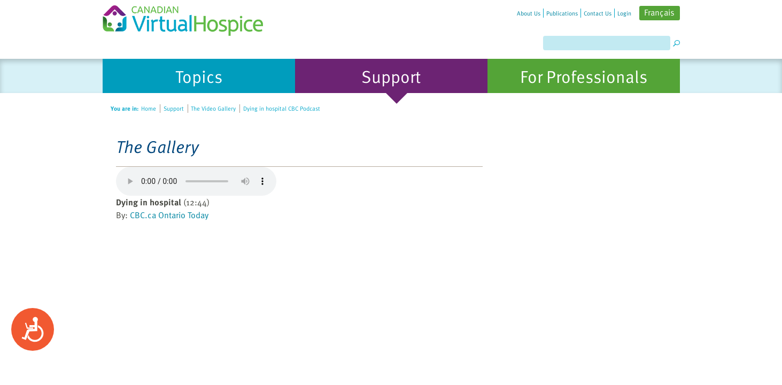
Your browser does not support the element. (196, 181)
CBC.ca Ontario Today (169, 215)
